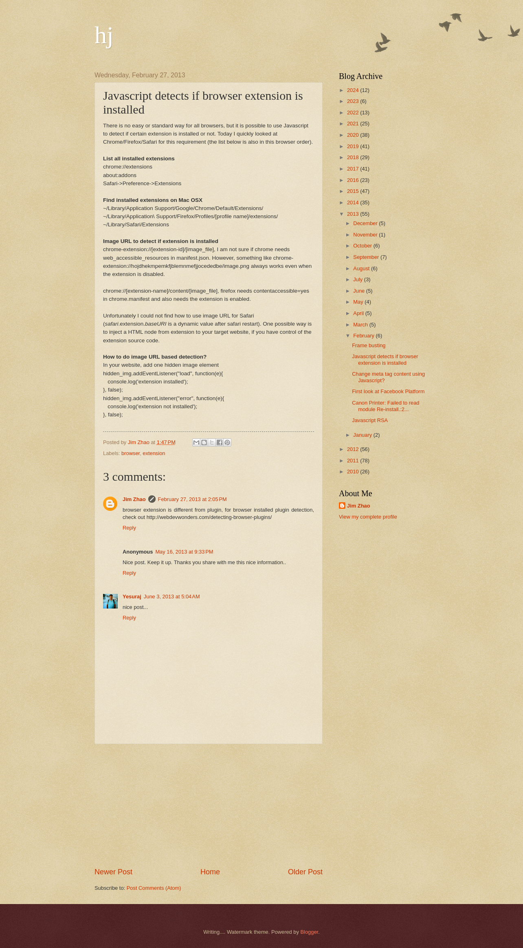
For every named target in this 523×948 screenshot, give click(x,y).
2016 (353, 180)
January (363, 435)
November (366, 235)
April (359, 313)
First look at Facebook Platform (388, 391)
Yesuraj (132, 596)
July (358, 279)
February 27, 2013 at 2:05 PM (192, 499)
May (359, 302)
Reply (129, 528)
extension (154, 453)
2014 (353, 202)
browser (130, 453)
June (359, 291)
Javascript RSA (370, 420)
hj (104, 35)
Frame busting (368, 345)
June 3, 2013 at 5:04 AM (172, 596)
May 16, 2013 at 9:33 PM (184, 552)
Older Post (305, 872)
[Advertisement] (208, 805)
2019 (353, 146)
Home (210, 872)
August (362, 268)
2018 (353, 157)
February (364, 336)
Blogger (310, 932)
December (366, 223)
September (366, 257)
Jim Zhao (134, 499)
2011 (353, 461)
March (361, 325)
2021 (353, 123)
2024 (353, 90)
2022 (353, 112)
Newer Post (113, 872)
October (363, 246)
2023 (353, 101)
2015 (353, 191)
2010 (353, 472)
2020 (353, 135)
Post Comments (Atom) (154, 888)
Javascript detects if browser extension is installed (385, 359)
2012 (353, 449)
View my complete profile (368, 517)
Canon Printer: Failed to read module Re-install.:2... (385, 406)
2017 (353, 169)
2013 (353, 214)
